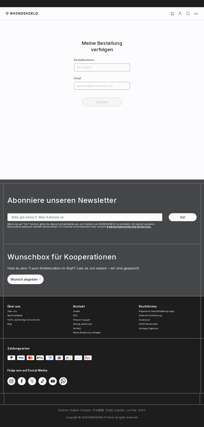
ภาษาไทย (131, 410)
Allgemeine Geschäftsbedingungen (157, 311)
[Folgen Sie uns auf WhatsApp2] (63, 381)
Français (86, 410)
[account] (180, 13)
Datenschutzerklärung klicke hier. (129, 226)
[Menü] (196, 13)
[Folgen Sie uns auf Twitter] (32, 381)
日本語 (109, 410)
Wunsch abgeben (25, 279)
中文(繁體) (98, 410)
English (74, 410)
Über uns (12, 311)
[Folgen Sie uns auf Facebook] (22, 381)
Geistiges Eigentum (148, 328)
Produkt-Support (81, 320)
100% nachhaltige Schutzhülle (23, 320)
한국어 (142, 410)
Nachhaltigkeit (14, 315)
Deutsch (63, 410)
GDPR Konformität (148, 324)
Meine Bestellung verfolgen (87, 332)
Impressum (144, 320)
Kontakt (77, 328)
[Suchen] (188, 13)
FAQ (75, 315)
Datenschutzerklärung (150, 315)
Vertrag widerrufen (82, 324)
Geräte (76, 311)
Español (119, 410)
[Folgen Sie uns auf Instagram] (11, 381)
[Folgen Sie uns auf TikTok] (42, 381)
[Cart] (172, 13)
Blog (9, 324)
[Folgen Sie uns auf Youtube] (53, 381)
